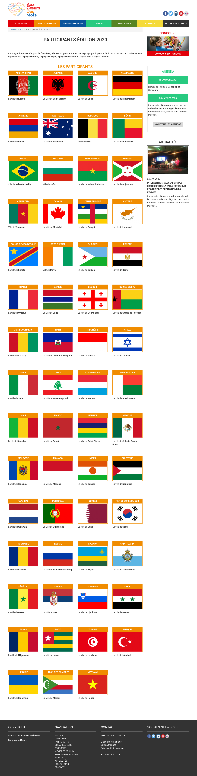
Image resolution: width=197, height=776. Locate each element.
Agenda (59, 757)
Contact (150, 23)
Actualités (61, 761)
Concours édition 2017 (168, 53)
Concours (21, 23)
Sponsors (124, 23)
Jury (98, 23)
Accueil (59, 735)
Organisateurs (73, 23)
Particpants (62, 741)
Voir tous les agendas (168, 124)
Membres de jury (64, 751)
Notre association (176, 23)
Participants (47, 23)
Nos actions (62, 764)
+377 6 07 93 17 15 (110, 754)
